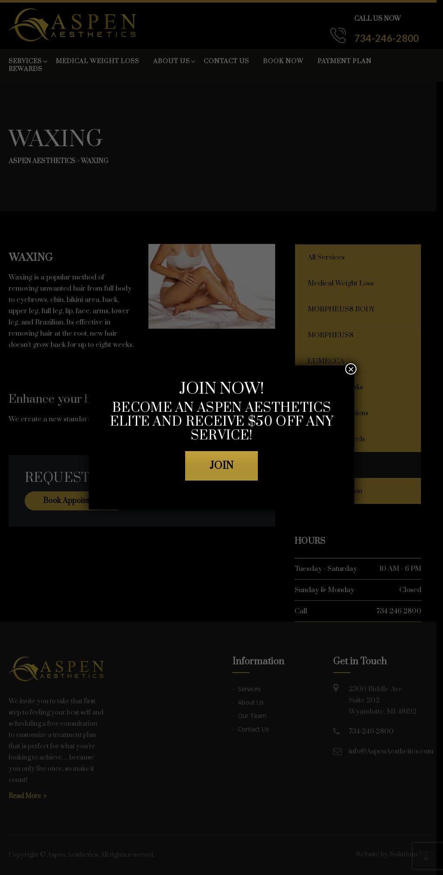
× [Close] (351, 369)
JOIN (221, 465)
